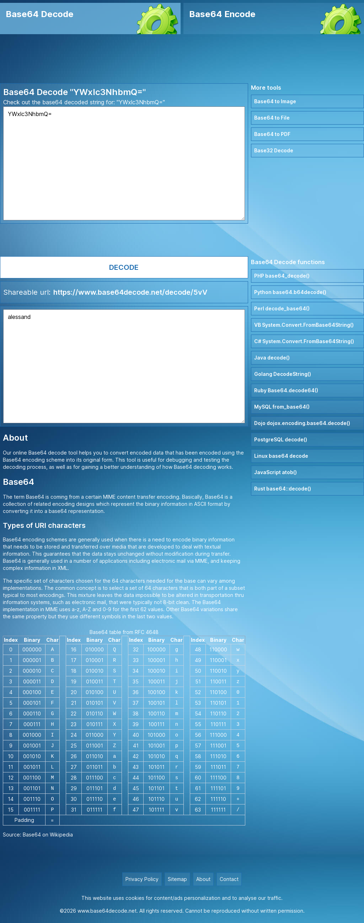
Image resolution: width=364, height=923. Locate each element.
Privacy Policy (142, 879)
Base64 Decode (40, 14)
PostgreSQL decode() (280, 439)
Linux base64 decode (281, 456)
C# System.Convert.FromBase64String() (304, 341)
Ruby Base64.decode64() (286, 390)
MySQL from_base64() (282, 407)
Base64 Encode (222, 14)
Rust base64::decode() (282, 489)
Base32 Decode (273, 150)
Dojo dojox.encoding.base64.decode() (302, 423)
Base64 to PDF (272, 134)
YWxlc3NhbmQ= (124, 163)
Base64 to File (272, 118)
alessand (124, 366)
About (203, 879)
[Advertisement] (182, 59)
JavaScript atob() (275, 472)
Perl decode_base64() (282, 308)
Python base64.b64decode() (290, 292)
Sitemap (177, 879)
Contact (229, 879)
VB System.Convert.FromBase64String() (304, 325)
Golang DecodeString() (282, 374)
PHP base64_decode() (282, 276)
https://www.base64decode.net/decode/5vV (130, 292)
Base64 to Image (275, 101)
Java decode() (272, 358)
